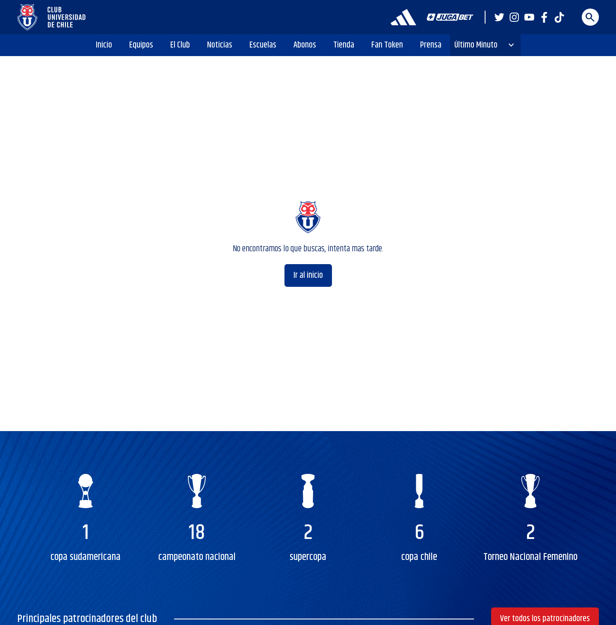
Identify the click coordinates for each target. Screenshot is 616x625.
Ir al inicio (308, 275)
